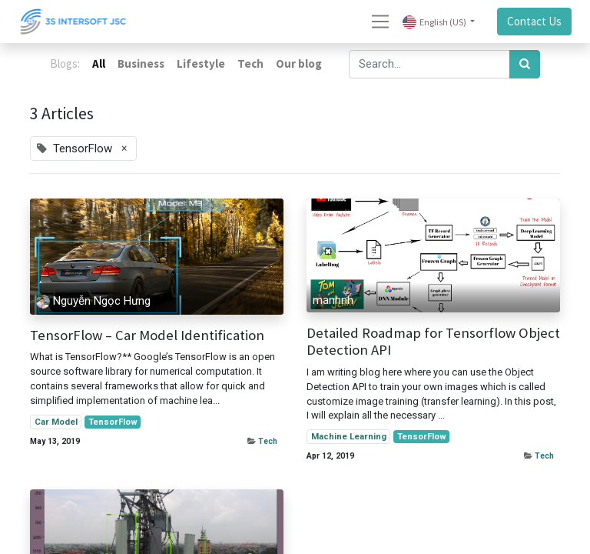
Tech (267, 441)
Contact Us (534, 21)
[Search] (524, 64)
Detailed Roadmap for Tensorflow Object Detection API (433, 342)
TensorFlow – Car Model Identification (147, 335)
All (98, 63)
